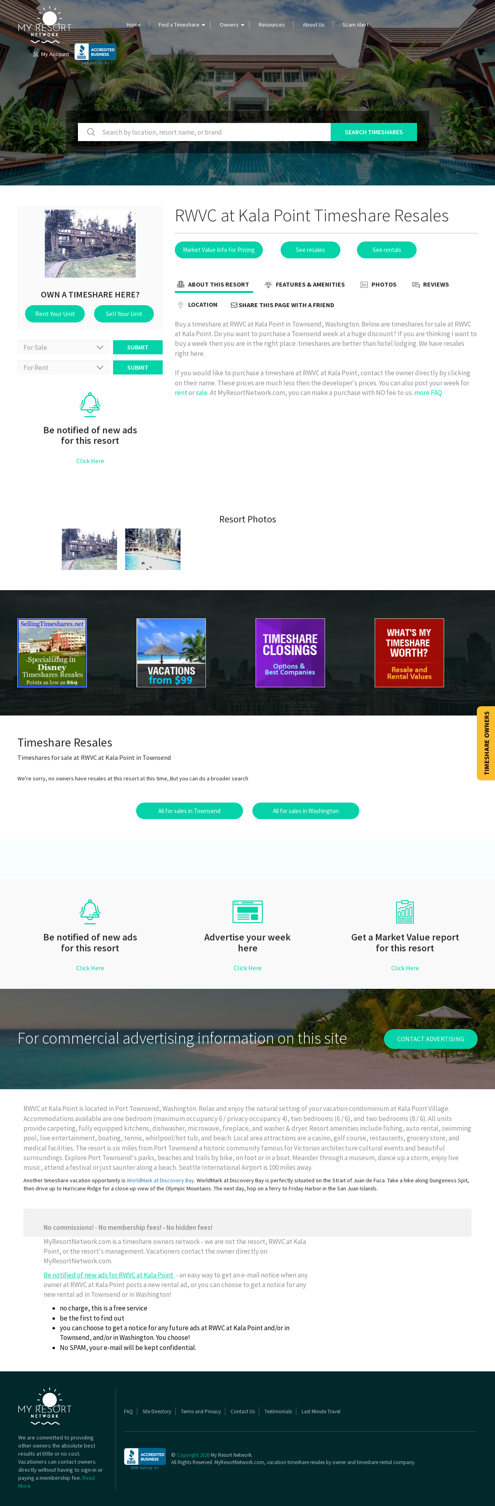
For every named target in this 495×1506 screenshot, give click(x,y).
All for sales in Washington (306, 811)
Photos (377, 285)
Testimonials (278, 1411)
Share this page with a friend (282, 305)
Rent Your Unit (55, 314)
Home (134, 24)
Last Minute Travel (321, 1411)
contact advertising (430, 1039)
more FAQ (428, 392)
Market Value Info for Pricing (219, 250)
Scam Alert (355, 24)
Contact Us (243, 1411)
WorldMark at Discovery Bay (160, 1180)
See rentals (387, 250)
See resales (310, 250)
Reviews (429, 285)
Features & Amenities (303, 285)
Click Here (90, 461)
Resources (272, 24)
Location (196, 305)
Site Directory (157, 1411)
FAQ (128, 1411)
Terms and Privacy (201, 1411)
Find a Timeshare (179, 24)
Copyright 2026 (193, 1455)
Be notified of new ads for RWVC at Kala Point (109, 1275)
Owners (229, 24)
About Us (314, 24)
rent (181, 392)
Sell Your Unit (124, 314)
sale (202, 392)
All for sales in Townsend (189, 811)
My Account (50, 54)
